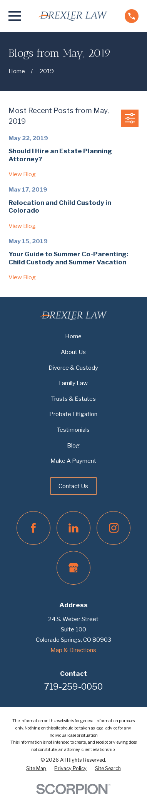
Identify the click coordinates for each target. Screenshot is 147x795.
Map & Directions (73, 650)
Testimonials (73, 429)
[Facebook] (33, 528)
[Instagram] (113, 528)
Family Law (73, 383)
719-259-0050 (73, 686)
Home (73, 336)
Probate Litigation (73, 414)
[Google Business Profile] (73, 568)
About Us (73, 352)
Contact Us (73, 486)
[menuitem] (36, 768)
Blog (73, 445)
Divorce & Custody (73, 367)
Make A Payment (73, 460)
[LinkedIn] (73, 528)
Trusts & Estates (73, 398)
